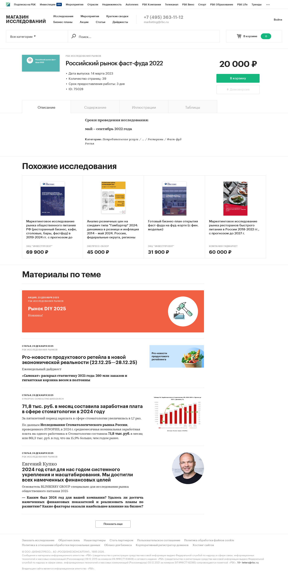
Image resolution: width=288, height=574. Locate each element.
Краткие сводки (117, 16)
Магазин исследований (26, 19)
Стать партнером (121, 540)
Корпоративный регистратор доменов (162, 545)
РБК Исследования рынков (83, 56)
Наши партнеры (95, 540)
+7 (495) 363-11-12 (163, 17)
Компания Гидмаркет (223, 246)
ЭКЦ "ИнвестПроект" (39, 246)
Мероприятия (90, 16)
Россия (89, 143)
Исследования (63, 16)
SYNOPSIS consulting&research (43, 399)
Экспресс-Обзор (98, 246)
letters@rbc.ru (250, 562)
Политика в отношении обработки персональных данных (61, 545)
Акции (84, 22)
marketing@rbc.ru (156, 22)
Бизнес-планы (62, 22)
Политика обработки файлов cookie (209, 540)
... (268, 4)
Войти (278, 19)
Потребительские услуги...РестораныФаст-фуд (142, 139)
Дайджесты (120, 22)
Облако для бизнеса (118, 545)
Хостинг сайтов (203, 545)
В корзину (238, 78)
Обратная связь (69, 540)
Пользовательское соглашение (158, 540)
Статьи (100, 22)
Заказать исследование (38, 540)
